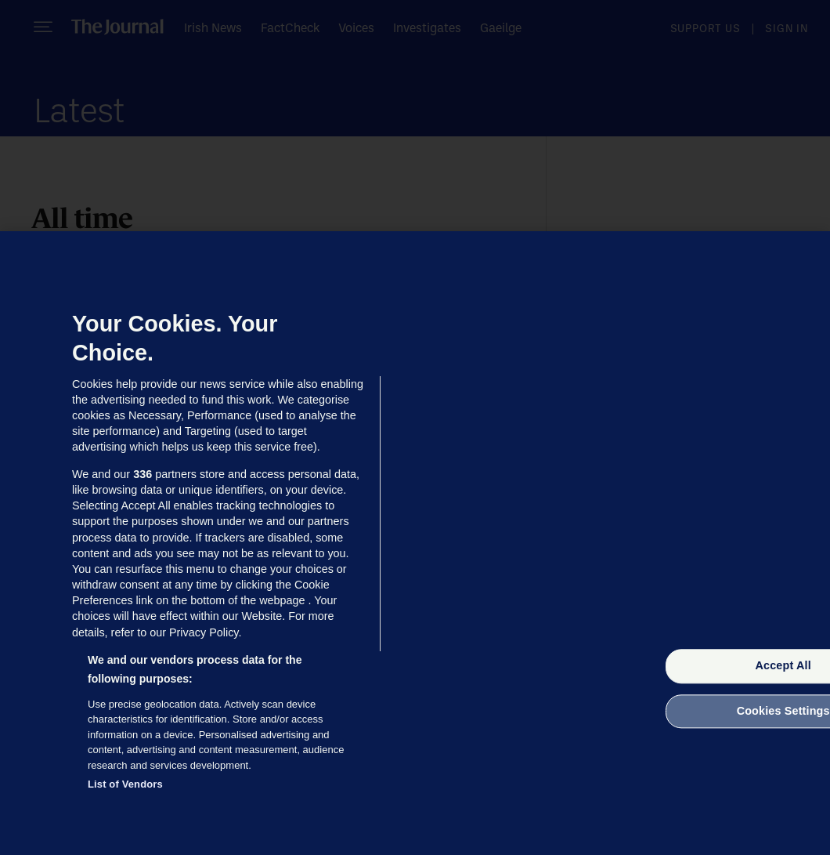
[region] (415, 543)
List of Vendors (125, 784)
